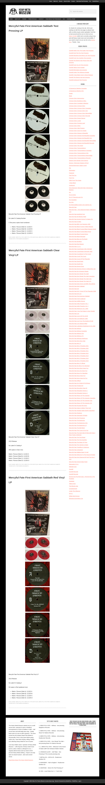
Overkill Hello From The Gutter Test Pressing (81, 52)
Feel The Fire (72, 177)
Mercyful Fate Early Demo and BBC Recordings (82, 285)
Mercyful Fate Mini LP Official (77, 365)
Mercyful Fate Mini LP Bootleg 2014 (79, 360)
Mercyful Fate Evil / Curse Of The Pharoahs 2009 (82, 293)
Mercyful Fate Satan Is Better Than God (80, 409)
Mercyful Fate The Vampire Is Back (78, 446)
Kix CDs (71, 204)
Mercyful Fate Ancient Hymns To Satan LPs (81, 221)
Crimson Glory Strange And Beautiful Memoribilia (82, 142)
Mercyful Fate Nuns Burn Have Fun (78, 370)
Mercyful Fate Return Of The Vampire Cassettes (82, 400)
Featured (71, 174)
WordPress (75, 782)
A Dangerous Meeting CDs (76, 92)
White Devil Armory (74, 497)
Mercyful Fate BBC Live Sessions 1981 (79, 226)
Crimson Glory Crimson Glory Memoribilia (80, 115)
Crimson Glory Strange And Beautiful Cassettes (82, 137)
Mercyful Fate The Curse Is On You (78, 432)
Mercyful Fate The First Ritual (77, 439)
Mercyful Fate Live (74, 315)
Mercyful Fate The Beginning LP (78, 427)
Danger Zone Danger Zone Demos (78, 162)
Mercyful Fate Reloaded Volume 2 (78, 395)
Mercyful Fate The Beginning (77, 422)
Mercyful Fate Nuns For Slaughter (78, 375)
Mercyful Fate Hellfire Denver (77, 303)
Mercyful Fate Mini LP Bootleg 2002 (79, 350)
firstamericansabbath (22, 240)
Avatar (71, 95)
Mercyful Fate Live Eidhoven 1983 (78, 320)
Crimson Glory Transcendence (77, 149)
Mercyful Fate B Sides (75, 223)
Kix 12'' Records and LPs (76, 199)
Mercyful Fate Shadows (75, 414)
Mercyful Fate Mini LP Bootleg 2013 (79, 357)
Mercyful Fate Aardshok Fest (77, 216)
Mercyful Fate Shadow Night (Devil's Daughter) (82, 412)
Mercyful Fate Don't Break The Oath (79, 275)
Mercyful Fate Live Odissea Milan (78, 325)
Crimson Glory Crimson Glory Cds (78, 112)
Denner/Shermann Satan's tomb (78, 167)
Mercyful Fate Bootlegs (31, 238)
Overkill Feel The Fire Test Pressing (79, 54)
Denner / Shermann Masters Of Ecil (79, 164)
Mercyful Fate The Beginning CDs (78, 424)
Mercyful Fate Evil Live (75, 295)
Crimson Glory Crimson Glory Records (79, 117)
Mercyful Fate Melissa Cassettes (78, 332)
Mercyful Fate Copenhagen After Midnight (80, 250)
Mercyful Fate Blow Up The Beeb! (78, 240)
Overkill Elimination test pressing (78, 71)
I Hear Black (72, 184)
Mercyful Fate (20, 238)
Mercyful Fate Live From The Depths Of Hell (81, 322)
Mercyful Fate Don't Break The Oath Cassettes (81, 278)
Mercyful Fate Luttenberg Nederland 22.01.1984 (82, 327)
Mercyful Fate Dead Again (76, 263)
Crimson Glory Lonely (75, 122)
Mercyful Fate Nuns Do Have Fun (78, 372)
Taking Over (72, 485)
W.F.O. (71, 495)
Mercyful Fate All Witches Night (77, 218)
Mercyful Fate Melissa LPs (76, 337)
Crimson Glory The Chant (76, 147)
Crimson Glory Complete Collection (78, 105)
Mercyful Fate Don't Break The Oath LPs (80, 283)
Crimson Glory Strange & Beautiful (78, 135)
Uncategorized (73, 490)
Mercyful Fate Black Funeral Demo (78, 235)
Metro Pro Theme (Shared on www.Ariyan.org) (43, 782)
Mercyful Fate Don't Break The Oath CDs (80, 280)
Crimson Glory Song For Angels (77, 132)
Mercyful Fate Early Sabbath (77, 288)
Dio (70, 169)
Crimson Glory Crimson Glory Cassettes (80, 110)
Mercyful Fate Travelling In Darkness (79, 449)
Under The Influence (74, 492)
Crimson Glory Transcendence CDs (78, 154)
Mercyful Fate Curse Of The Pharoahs (79, 260)
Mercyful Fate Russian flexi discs (78, 407)
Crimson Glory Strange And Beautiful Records (81, 144)
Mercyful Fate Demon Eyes (76, 268)
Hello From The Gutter (75, 182)
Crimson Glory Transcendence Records (80, 159)
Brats (70, 97)
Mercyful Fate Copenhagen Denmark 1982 (80, 253)
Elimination (72, 172)
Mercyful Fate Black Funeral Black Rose (80, 233)
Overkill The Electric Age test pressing (79, 79)
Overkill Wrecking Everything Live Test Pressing (82, 57)
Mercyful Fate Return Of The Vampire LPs (80, 405)
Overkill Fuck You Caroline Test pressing (80, 59)
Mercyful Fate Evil (74, 290)
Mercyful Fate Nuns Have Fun (77, 377)
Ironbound (72, 187)
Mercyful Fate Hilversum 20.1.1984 (78, 310)
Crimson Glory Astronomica (76, 100)
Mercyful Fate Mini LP (75, 345)
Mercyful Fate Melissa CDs (76, 335)
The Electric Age (73, 487)
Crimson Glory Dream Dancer (77, 120)
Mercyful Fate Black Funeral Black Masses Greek (82, 230)
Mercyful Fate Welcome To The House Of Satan (82, 456)
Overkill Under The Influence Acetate (79, 74)
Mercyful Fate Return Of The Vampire (79, 397)
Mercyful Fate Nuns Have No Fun (78, 380)
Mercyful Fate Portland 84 (76, 387)
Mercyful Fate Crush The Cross (77, 258)
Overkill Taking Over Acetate (76, 69)
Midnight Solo (73, 468)
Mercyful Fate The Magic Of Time (78, 444)
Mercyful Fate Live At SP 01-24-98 (78, 317)
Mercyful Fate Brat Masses (76, 245)
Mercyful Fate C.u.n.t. (75, 248)
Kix (70, 194)
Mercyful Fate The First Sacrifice (78, 441)
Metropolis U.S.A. (74, 466)
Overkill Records (73, 473)
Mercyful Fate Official (75, 382)
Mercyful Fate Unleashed (76, 451)
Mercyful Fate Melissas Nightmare (78, 340)
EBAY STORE (73, 37)
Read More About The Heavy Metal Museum (21, 761)
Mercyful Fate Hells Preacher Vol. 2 (78, 308)
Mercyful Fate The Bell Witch (77, 429)
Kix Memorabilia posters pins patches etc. (80, 206)
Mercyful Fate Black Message (77, 238)
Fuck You (71, 179)
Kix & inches (72, 196)
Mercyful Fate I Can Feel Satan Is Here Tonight (82, 313)
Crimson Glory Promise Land (77, 125)
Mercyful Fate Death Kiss (76, 265)
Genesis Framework (59, 782)
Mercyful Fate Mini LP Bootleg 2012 (79, 355)
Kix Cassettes (73, 201)
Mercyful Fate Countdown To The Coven (80, 255)
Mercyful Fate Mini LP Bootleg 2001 (79, 347)
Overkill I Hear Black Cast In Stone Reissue (81, 76)
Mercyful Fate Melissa (75, 330)
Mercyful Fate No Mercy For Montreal (79, 367)
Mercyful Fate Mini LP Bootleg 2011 (79, 352)
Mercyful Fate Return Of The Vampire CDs (80, 402)
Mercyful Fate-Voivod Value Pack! (78, 463)
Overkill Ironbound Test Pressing (78, 81)
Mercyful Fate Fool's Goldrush (77, 300)
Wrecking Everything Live (76, 500)
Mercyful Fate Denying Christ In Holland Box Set (82, 270)
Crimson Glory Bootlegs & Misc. (77, 102)
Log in (79, 782)
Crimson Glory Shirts (74, 127)
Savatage (71, 483)
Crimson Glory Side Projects (76, 130)
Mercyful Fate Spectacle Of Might (78, 417)
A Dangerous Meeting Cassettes (78, 90)
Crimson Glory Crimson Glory (77, 107)
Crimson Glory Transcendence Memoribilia (80, 157)
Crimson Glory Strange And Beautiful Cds (80, 139)
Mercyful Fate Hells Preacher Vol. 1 (78, 305)
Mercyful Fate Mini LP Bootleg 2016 (79, 362)
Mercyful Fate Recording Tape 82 (78, 390)
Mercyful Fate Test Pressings (77, 419)
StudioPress (69, 782)
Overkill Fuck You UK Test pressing (78, 66)
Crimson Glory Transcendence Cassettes (80, 152)
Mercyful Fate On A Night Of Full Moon (79, 385)
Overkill (71, 471)
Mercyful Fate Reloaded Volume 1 (78, 392)
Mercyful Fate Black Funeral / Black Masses (81, 228)
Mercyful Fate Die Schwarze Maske (78, 273)
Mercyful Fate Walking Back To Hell (78, 454)
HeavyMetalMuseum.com (20, 12)
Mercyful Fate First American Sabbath (49, 238)
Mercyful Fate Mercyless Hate (77, 342)
